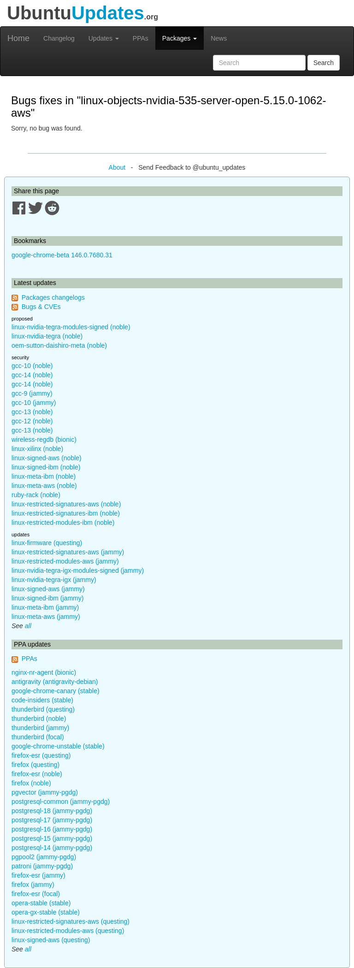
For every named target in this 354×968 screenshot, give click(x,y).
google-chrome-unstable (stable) (58, 746)
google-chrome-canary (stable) (56, 691)
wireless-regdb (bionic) (44, 439)
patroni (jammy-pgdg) (42, 866)
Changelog (59, 38)
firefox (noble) (31, 783)
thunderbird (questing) (43, 709)
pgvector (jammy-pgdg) (45, 792)
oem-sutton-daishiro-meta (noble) (59, 345)
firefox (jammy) (33, 884)
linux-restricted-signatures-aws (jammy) (68, 552)
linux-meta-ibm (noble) (44, 476)
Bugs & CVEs (41, 306)
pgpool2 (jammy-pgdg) (44, 857)
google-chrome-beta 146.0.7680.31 (62, 255)
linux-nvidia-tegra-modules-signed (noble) (71, 327)
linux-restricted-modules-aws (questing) (68, 930)
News (219, 38)
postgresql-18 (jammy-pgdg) (52, 810)
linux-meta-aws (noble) (44, 485)
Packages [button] (179, 38)
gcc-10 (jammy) (34, 402)
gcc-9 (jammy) (32, 393)
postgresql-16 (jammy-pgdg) (52, 829)
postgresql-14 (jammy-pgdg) (52, 847)
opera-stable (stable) (41, 903)
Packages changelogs (53, 297)
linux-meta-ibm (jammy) (45, 607)
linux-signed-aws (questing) (51, 940)
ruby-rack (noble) (36, 495)
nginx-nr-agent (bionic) (44, 672)
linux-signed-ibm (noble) (46, 467)
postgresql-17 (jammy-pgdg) (52, 820)
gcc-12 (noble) (32, 421)
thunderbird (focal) (38, 737)
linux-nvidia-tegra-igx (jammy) (54, 579)
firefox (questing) (35, 764)
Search (323, 62)
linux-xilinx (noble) (37, 448)
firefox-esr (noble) (37, 774)
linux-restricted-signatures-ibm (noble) (66, 513)
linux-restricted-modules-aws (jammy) (65, 561)
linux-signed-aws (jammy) (48, 589)
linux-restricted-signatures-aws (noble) (66, 504)
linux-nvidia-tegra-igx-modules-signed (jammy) (78, 570)
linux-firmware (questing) (47, 542)
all (28, 625)
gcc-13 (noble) (32, 412)
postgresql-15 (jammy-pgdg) (52, 838)
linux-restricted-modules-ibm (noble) (63, 522)
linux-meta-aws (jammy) (46, 616)
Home (18, 38)
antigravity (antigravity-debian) (55, 681)
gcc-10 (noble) (32, 365)
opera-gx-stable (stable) (46, 912)
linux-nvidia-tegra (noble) (47, 336)
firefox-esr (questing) (41, 755)
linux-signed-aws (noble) (47, 458)
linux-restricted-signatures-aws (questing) (71, 921)
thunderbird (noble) (39, 718)
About (117, 167)
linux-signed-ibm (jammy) (47, 598)
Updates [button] (103, 38)
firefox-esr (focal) (36, 893)
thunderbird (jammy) (40, 727)
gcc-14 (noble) (32, 375)
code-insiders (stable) (42, 700)
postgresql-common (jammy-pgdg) (61, 801)
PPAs (140, 38)
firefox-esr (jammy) (38, 875)
